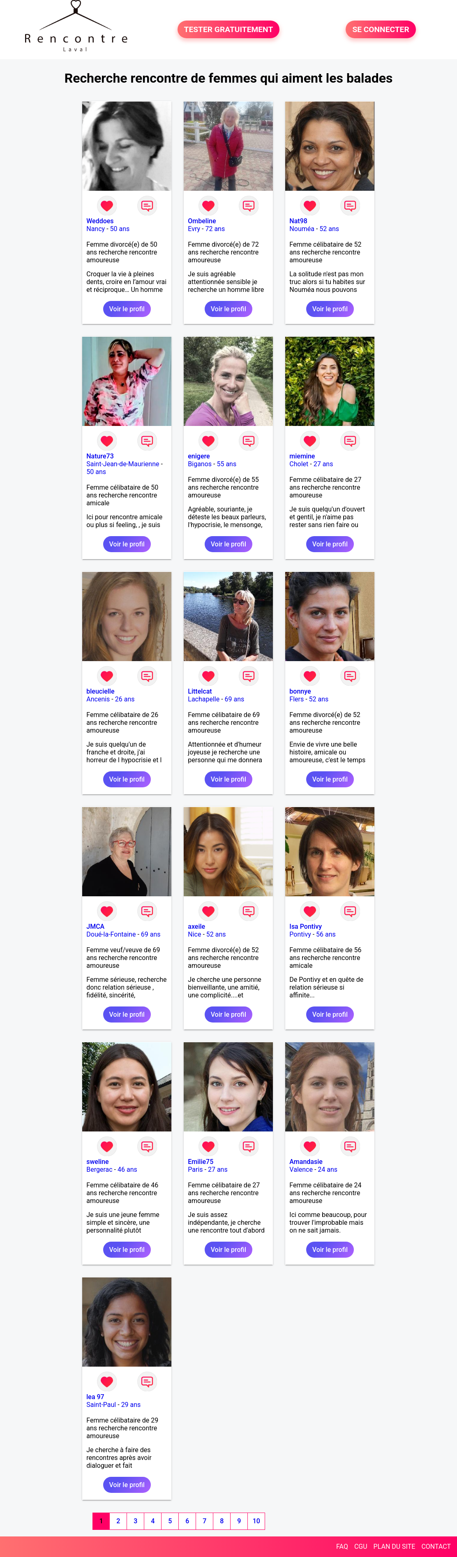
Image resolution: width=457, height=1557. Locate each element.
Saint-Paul (101, 1405)
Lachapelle (203, 699)
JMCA (95, 926)
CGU (360, 1546)
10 (256, 1521)
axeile (196, 926)
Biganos (200, 464)
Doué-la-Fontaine (111, 934)
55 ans (226, 464)
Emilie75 (200, 1162)
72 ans (215, 229)
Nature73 (99, 456)
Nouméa (301, 229)
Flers (296, 699)
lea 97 (95, 1397)
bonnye (300, 691)
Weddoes (99, 221)
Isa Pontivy (305, 926)
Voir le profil (127, 309)
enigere (199, 456)
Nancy (95, 229)
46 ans (127, 1169)
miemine (302, 456)
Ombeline (202, 221)
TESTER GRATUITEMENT (228, 29)
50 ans (120, 229)
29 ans (131, 1405)
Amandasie (305, 1162)
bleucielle (100, 691)
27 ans (323, 464)
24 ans (327, 1169)
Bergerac (99, 1169)
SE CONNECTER (380, 29)
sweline (97, 1162)
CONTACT (436, 1546)
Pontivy (300, 934)
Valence (301, 1169)
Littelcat (200, 691)
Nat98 (298, 221)
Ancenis (98, 699)
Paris (195, 1169)
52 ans (329, 229)
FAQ (342, 1546)
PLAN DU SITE (394, 1546)
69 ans (235, 699)
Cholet (298, 464)
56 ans (326, 934)
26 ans (125, 699)
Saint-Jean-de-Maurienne (122, 464)
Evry (194, 229)
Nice (194, 934)
